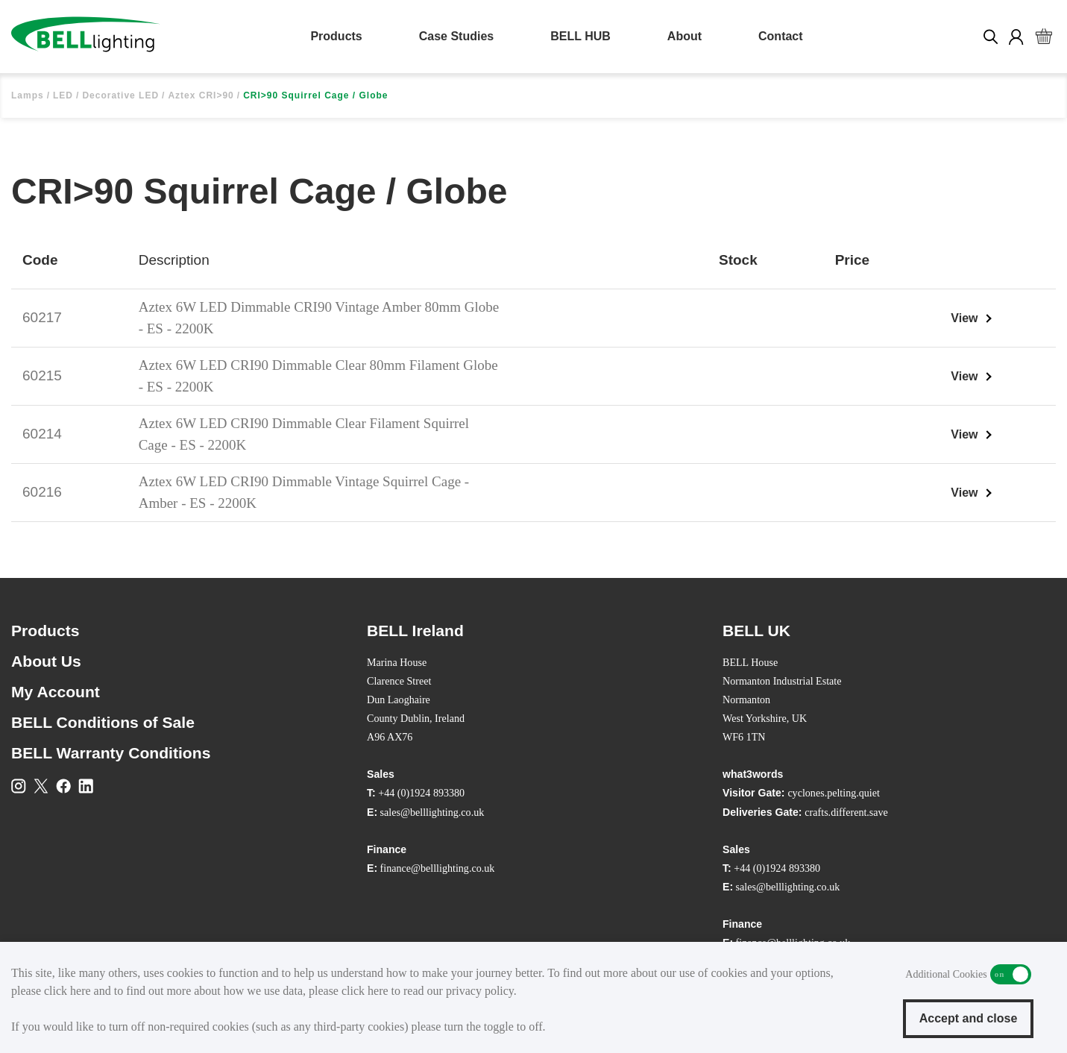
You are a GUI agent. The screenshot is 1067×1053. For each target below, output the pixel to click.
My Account (55, 691)
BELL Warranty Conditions (110, 752)
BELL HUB (580, 36)
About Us (46, 661)
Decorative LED (120, 95)
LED (63, 95)
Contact (780, 36)
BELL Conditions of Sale (103, 722)
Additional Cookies (1010, 974)
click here (67, 990)
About (684, 36)
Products (336, 36)
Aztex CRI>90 (200, 95)
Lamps (27, 95)
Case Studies (456, 36)
